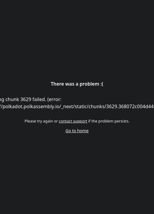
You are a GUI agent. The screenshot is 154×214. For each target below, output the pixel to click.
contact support (73, 121)
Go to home (77, 130)
